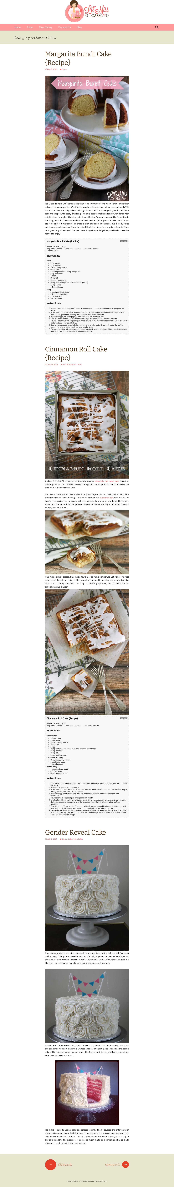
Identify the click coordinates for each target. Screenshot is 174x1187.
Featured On (64, 27)
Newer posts (117, 1164)
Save (122, 241)
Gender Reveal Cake (75, 832)
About (30, 27)
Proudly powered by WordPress (94, 1181)
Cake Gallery (45, 27)
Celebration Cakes (75, 839)
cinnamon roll (107, 497)
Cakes (64, 69)
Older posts (58, 1164)
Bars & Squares (69, 364)
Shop (79, 27)
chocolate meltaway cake (107, 481)
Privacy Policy (72, 1181)
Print (125, 241)
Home (18, 27)
